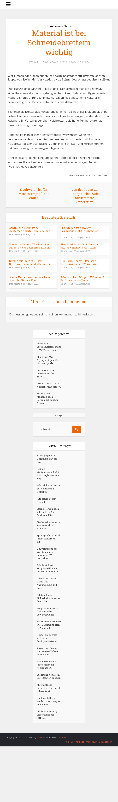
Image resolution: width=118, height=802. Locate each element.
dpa (87, 61)
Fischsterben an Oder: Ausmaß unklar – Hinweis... (48, 549)
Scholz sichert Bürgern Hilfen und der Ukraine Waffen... (49, 598)
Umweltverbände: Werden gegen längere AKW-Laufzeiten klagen (29, 246)
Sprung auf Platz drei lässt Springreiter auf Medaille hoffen (29, 262)
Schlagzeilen (105, 797)
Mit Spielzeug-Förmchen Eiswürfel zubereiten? (46, 739)
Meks (39, 793)
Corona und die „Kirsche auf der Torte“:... (46, 380)
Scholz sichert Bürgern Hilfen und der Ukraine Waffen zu (81, 279)
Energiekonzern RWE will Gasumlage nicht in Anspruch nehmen (84, 229)
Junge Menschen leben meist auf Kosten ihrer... (47, 708)
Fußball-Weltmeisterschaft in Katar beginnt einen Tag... (48, 489)
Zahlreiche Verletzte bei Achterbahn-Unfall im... (48, 507)
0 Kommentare (68, 61)
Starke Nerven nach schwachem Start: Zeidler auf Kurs (29, 279)
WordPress (62, 793)
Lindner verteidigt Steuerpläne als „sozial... (48, 770)
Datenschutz (77, 797)
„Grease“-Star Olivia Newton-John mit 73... (49, 395)
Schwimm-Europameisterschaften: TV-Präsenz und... (49, 349)
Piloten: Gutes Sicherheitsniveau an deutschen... (48, 632)
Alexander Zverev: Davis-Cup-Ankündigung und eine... (48, 616)
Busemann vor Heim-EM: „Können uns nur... (48, 723)
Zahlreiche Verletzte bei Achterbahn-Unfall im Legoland (32, 229)
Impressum (91, 797)
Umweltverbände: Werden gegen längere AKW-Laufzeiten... (48, 580)
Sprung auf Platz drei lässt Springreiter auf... (47, 563)
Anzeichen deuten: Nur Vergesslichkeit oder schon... (49, 694)
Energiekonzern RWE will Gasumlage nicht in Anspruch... (49, 663)
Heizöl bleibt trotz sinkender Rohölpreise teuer (48, 679)
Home (66, 797)
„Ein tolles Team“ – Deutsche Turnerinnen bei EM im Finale (79, 262)
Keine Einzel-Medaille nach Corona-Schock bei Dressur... (48, 411)
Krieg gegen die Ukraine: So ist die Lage (48, 473)
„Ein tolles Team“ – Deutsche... (48, 521)
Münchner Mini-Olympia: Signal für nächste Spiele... (49, 365)
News (67, 26)
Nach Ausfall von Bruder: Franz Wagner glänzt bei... (49, 755)
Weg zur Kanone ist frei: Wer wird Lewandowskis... (48, 647)
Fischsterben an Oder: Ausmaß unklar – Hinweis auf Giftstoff (83, 246)
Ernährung (54, 26)
